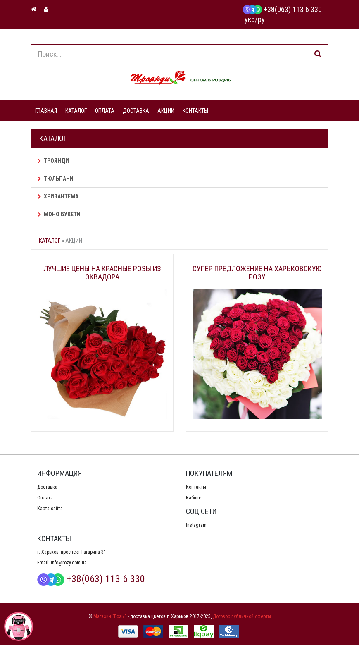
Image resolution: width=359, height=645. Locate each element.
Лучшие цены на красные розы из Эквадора (102, 272)
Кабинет (194, 498)
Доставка (47, 487)
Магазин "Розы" (109, 616)
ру (261, 19)
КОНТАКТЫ (195, 111)
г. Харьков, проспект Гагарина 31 (71, 552)
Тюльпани (56, 178)
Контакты (196, 487)
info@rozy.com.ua (69, 563)
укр (250, 19)
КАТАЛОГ (76, 111)
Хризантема (58, 196)
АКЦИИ (165, 111)
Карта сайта (50, 508)
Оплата (45, 498)
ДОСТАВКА (136, 111)
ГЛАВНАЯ (46, 111)
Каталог (49, 240)
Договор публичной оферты (242, 616)
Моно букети (59, 214)
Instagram (196, 525)
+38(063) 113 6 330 (282, 9)
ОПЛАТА (104, 111)
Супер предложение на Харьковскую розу (257, 272)
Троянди (53, 161)
